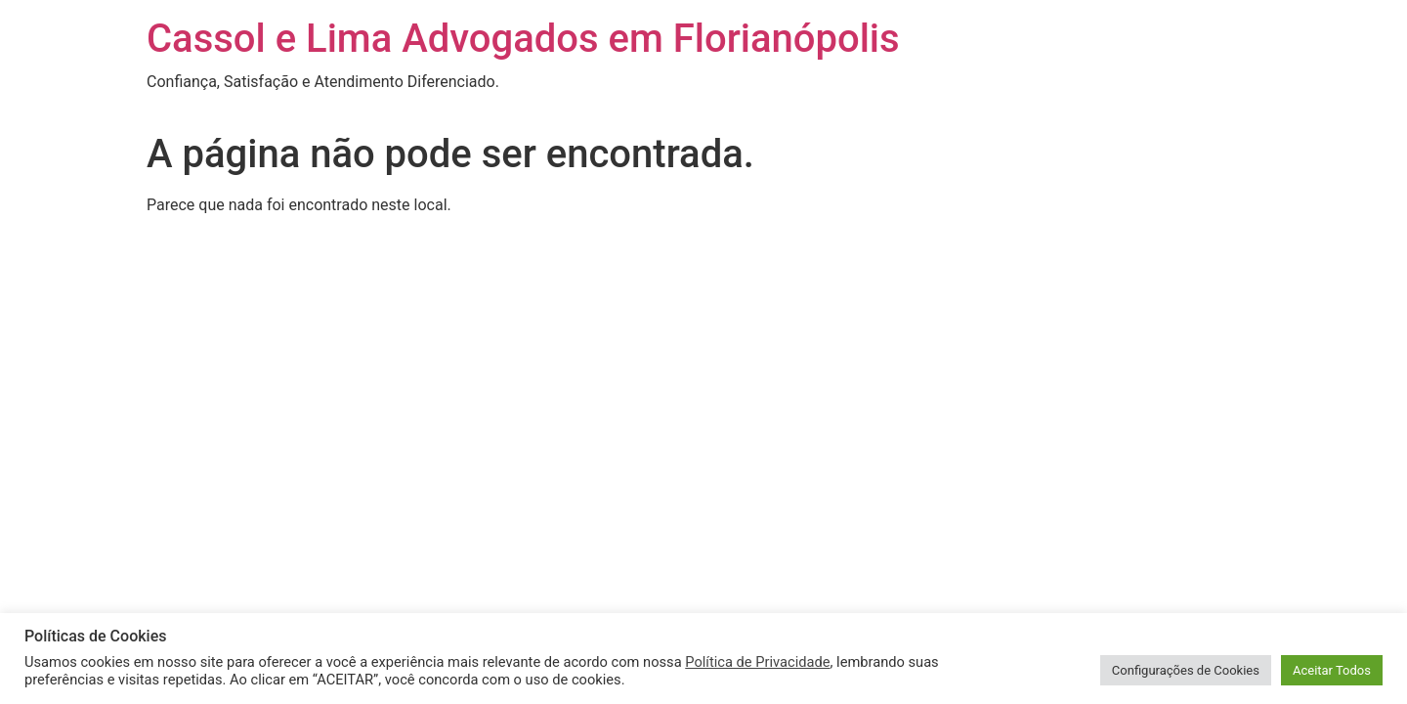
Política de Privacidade (757, 662)
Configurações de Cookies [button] (1185, 670)
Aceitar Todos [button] (1332, 670)
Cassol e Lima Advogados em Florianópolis (523, 39)
